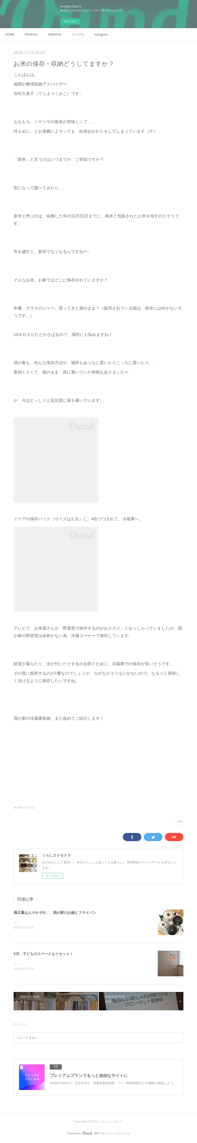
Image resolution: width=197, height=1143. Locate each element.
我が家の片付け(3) (24, 807)
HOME (9, 34)
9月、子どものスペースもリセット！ (43, 954)
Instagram (101, 34)
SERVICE (54, 34)
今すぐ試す (70, 21)
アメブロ (78, 34)
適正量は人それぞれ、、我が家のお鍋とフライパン (55, 913)
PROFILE (31, 34)
